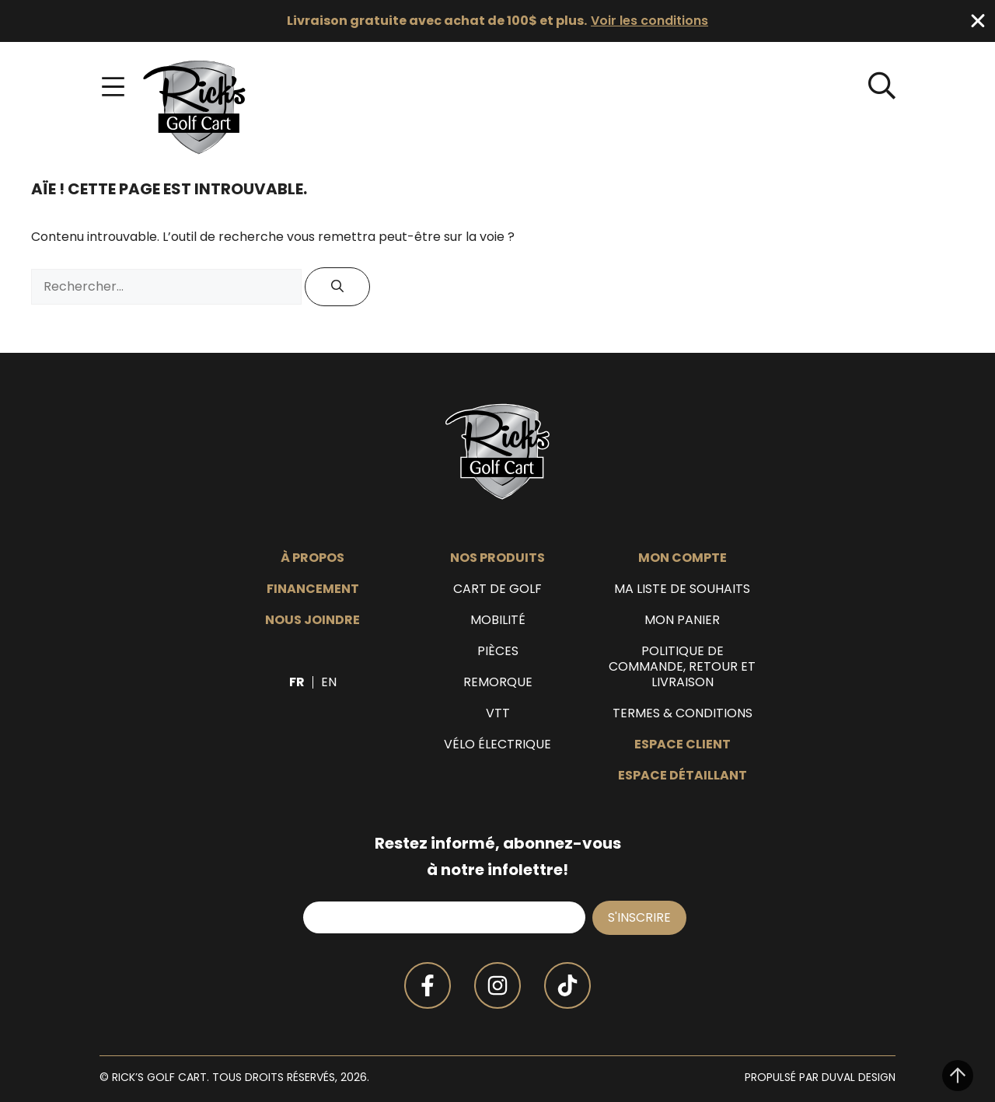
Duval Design (859, 1077)
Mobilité (497, 620)
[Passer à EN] (329, 682)
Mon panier (682, 620)
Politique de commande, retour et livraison (682, 666)
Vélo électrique (497, 744)
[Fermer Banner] (978, 21)
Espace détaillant (682, 775)
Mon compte (682, 558)
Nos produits (497, 558)
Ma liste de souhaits (682, 589)
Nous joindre (312, 620)
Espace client (682, 744)
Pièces (497, 651)
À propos (312, 558)
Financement (313, 589)
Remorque (497, 682)
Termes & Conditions (682, 713)
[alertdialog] (497, 21)
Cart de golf (497, 589)
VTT (498, 713)
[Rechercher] (337, 286)
